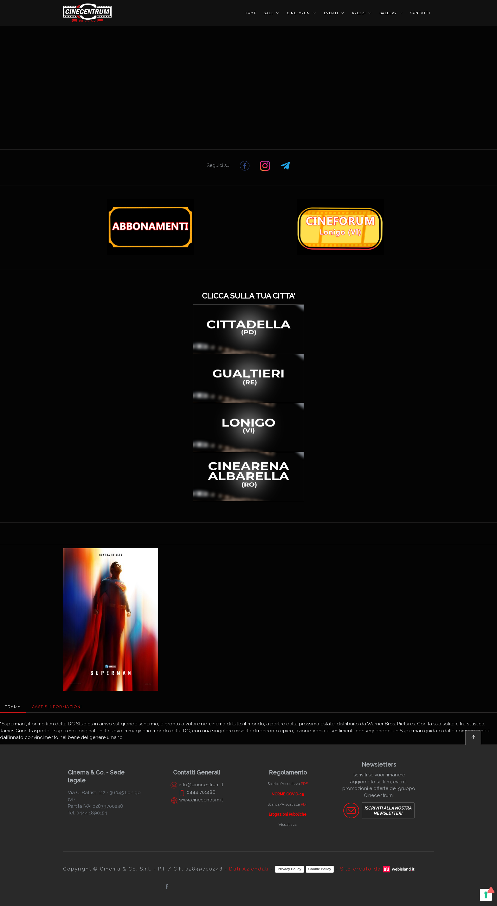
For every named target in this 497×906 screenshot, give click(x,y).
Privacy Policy (289, 869)
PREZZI (360, 13)
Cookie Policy (319, 869)
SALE (269, 13)
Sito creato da (378, 869)
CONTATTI (420, 13)
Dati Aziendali (249, 869)
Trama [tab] (13, 706)
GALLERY (389, 13)
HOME (250, 13)
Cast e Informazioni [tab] (57, 706)
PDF (304, 783)
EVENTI (332, 13)
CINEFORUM (299, 13)
